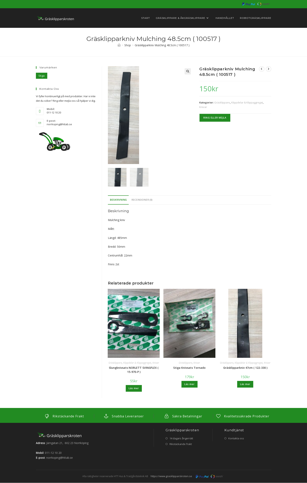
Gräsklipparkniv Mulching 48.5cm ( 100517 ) (162, 45)
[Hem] (119, 45)
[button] (188, 71)
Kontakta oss (236, 438)
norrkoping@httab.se (59, 124)
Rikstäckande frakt (180, 444)
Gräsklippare (222, 102)
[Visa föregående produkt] (261, 69)
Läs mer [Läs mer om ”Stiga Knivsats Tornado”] (189, 384)
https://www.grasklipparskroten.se (171, 476)
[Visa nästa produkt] (268, 69)
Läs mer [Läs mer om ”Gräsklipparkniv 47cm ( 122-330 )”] (245, 384)
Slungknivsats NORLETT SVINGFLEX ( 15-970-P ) (134, 370)
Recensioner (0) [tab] (141, 200)
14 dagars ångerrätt (181, 438)
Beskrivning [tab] (118, 200)
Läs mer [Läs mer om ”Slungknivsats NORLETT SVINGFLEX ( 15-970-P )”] (134, 388)
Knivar (203, 107)
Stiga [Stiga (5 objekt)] (41, 75)
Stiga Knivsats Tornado (189, 368)
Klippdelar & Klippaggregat (247, 102)
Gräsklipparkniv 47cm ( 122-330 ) (245, 368)
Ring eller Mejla (214, 117)
